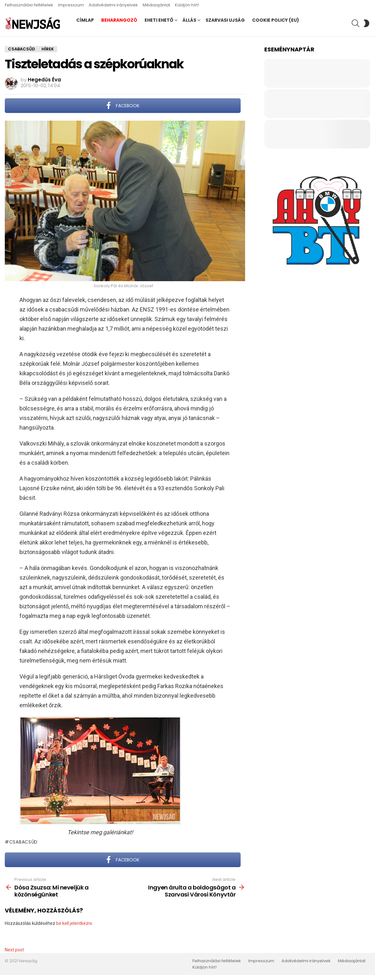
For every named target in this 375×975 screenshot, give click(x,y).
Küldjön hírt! (187, 5)
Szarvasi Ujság (225, 20)
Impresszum (71, 5)
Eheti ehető (159, 20)
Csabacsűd (23, 842)
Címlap (85, 20)
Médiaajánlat (156, 5)
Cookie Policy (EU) (275, 20)
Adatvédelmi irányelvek (113, 5)
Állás (189, 20)
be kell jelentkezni (74, 923)
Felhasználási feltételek (29, 5)
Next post (14, 949)
